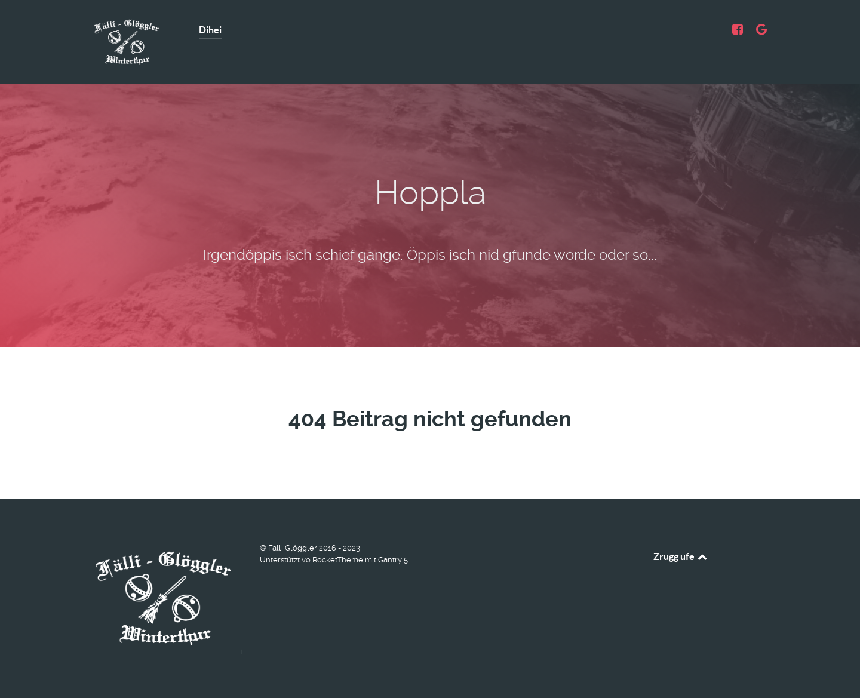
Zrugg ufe (681, 556)
